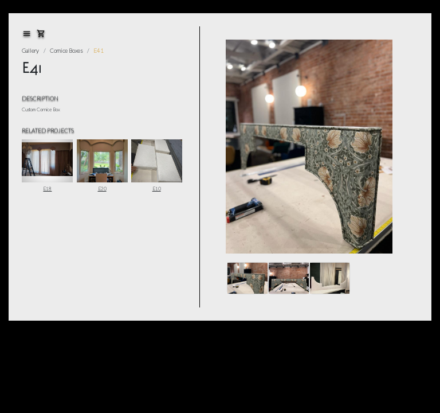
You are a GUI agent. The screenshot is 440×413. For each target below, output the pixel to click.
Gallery (30, 50)
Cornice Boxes (66, 50)
